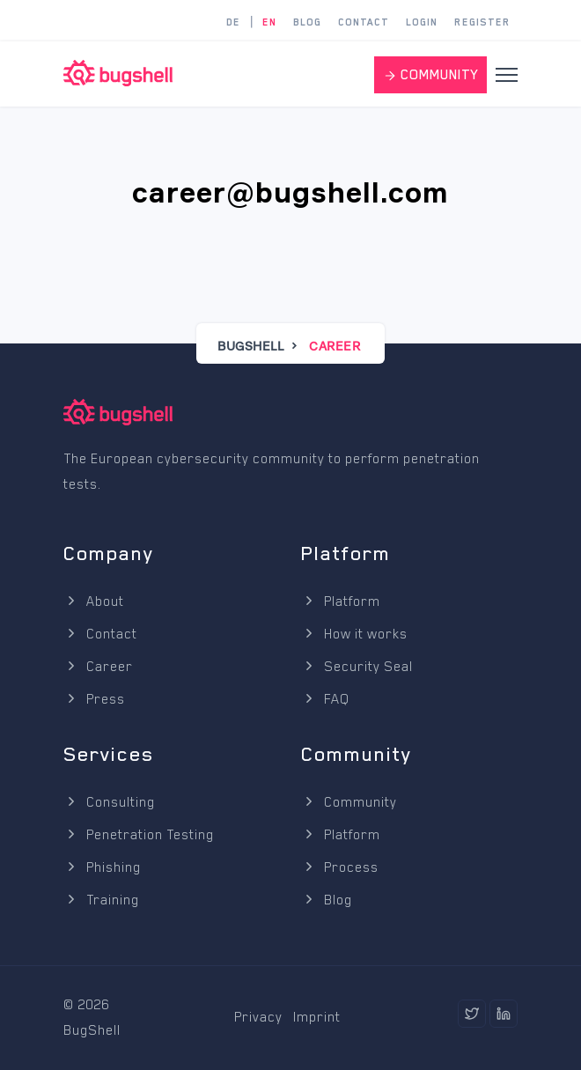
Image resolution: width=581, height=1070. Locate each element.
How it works (354, 634)
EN (269, 22)
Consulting (109, 802)
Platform (340, 601)
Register (482, 22)
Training (101, 900)
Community (349, 802)
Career (98, 667)
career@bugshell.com (290, 192)
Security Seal (357, 667)
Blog (307, 22)
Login (422, 22)
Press (94, 699)
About (93, 601)
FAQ (325, 699)
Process (340, 867)
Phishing (102, 867)
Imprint (317, 1017)
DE (233, 22)
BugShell (250, 345)
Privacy (258, 1017)
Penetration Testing (138, 835)
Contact (363, 22)
